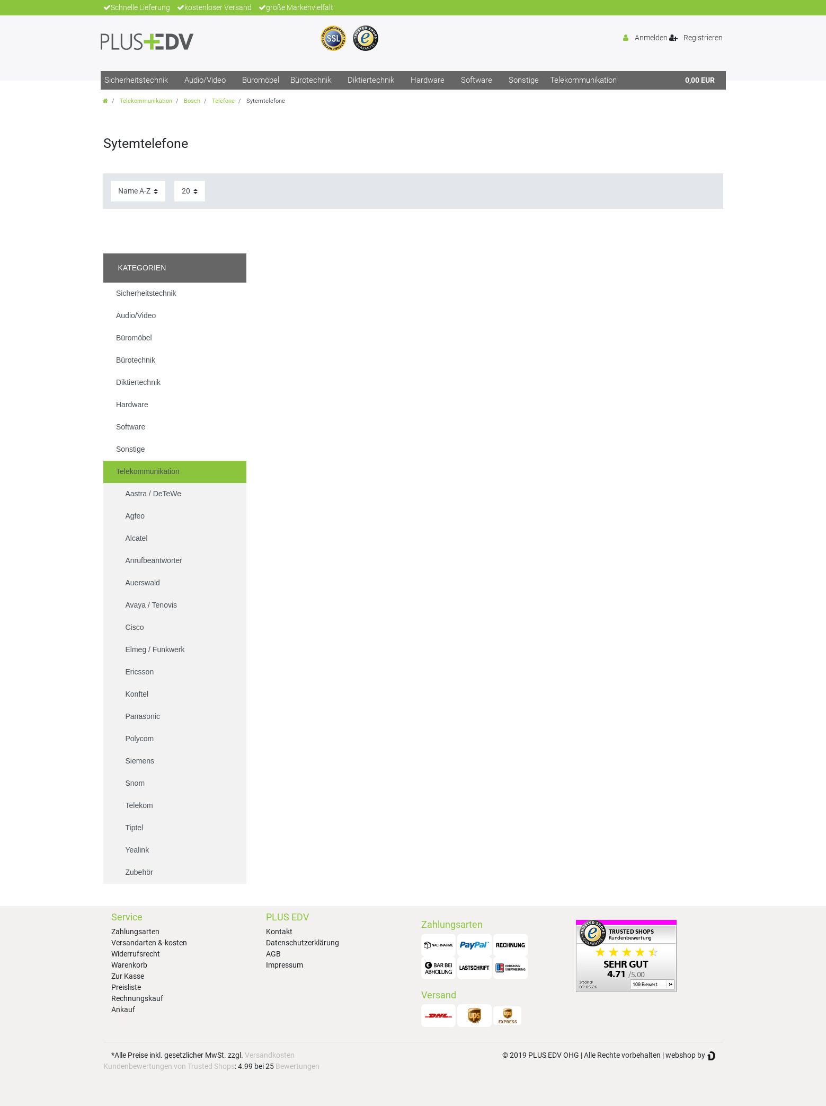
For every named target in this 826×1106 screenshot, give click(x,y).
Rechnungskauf (137, 998)
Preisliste (126, 987)
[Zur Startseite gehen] (105, 101)
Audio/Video (205, 80)
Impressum (284, 965)
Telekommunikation (583, 80)
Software (476, 80)
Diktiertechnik (371, 80)
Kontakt (279, 931)
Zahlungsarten (135, 931)
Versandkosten (270, 1055)
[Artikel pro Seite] (189, 191)
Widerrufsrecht (135, 954)
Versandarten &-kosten (149, 942)
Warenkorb (129, 965)
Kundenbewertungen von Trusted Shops (169, 1066)
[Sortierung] (138, 191)
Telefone (223, 101)
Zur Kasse (127, 976)
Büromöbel (260, 80)
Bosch (192, 101)
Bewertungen (297, 1066)
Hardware (428, 80)
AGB (273, 954)
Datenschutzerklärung (302, 942)
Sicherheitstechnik (136, 80)
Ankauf (123, 1009)
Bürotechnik (310, 80)
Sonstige (524, 80)
